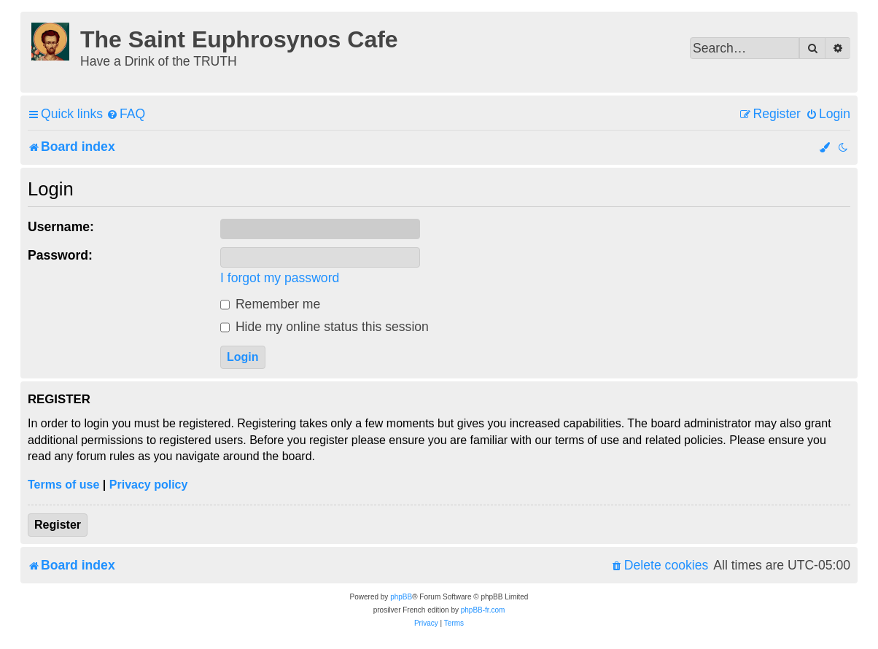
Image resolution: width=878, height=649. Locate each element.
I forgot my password (279, 278)
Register (57, 524)
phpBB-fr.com (483, 610)
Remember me (270, 304)
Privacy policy (148, 484)
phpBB (401, 597)
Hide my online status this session (324, 326)
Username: (61, 226)
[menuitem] (125, 114)
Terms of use (63, 484)
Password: (60, 255)
